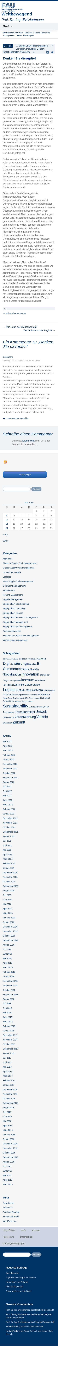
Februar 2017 (9, 1080)
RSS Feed (5, 462)
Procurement (9, 590)
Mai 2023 (7, 741)
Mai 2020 (7, 904)
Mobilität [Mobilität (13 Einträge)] (31, 690)
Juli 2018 (7, 1003)
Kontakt (36, 1230)
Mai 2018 (7, 1012)
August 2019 (8, 945)
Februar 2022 (9, 809)
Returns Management (13, 595)
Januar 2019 (8, 976)
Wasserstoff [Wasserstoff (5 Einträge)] (7, 723)
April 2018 (7, 1017)
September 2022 (10, 777)
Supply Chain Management (15, 622)
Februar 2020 (9, 918)
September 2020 (10, 886)
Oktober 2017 (9, 1044)
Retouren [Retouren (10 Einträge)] (46, 694)
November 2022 (10, 768)
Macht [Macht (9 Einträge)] (22, 690)
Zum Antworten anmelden (17, 418)
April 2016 (7, 1125)
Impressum (8, 1237)
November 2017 (10, 1040)
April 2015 (7, 1180)
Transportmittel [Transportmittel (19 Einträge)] (25, 711)
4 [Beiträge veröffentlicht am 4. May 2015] (6, 515)
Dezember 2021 (10, 818)
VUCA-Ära (25, 52)
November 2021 (10, 823)
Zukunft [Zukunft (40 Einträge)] (19, 722)
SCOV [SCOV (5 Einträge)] (25, 698)
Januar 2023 (8, 759)
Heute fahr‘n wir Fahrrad (17, 1282)
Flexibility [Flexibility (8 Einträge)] (34, 669)
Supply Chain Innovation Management (20, 617)
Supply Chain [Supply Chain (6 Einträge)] (27, 701)
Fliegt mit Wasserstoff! (44, 1322)
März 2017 (8, 1076)
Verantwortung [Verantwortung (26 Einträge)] (25, 717)
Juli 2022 (7, 786)
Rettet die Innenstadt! (44, 1310)
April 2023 (7, 746)
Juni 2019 (7, 954)
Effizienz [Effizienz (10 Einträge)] (24, 669)
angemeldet (28, 440)
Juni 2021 (7, 845)
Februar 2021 (9, 863)
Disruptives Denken (35, 49)
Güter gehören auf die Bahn (18, 1291)
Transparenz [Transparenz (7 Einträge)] (8, 712)
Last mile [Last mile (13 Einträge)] (18, 684)
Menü (6, 26)
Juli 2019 (7, 949)
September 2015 (10, 1157)
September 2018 (10, 994)
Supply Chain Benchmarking (16, 604)
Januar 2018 (8, 1031)
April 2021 (7, 854)
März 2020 (8, 913)
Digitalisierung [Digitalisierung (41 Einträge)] (15, 663)
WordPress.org (10, 1221)
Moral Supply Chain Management (18, 581)
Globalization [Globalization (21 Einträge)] (12, 674)
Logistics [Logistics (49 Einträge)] (10, 689)
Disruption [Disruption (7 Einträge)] (31, 664)
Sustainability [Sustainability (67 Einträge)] (15, 706)
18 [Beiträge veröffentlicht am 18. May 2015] (7, 524)
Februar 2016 (9, 1135)
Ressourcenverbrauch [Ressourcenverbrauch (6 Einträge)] (30, 695)
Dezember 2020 (10, 872)
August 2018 (8, 999)
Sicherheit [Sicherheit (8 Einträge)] (45, 698)
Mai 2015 (7, 1175)
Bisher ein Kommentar (16, 313)
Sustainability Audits (12, 631)
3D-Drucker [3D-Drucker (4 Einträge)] (7, 659)
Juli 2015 (7, 1166)
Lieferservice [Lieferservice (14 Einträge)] (32, 684)
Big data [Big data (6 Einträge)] (22, 659)
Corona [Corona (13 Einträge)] (41, 658)
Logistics (7, 577)
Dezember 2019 (10, 927)
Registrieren (8, 1203)
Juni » (5, 541)
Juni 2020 (7, 899)
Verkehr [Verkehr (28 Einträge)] (42, 717)
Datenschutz (26, 1237)
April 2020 (7, 909)
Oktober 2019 (9, 936)
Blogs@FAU (9, 1230)
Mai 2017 (7, 1067)
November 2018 (10, 985)
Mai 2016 (7, 1121)
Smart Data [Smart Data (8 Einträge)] (8, 701)
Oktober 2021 (9, 827)
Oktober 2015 (9, 1153)
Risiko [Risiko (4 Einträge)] (5, 698)
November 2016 (10, 1094)
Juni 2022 (7, 791)
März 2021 (8, 859)
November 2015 (10, 1148)
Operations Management (14, 586)
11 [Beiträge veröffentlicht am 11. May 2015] (7, 519)
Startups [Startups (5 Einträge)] (17, 701)
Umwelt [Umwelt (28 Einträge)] (41, 712)
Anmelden (7, 1207)
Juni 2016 (7, 1116)
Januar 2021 (8, 868)
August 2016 (8, 1107)
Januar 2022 (8, 814)
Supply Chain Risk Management (33, 46)
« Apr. (5, 535)
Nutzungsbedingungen (14, 1243)
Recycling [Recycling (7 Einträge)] (16, 694)
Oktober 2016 (9, 1098)
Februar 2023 (9, 755)
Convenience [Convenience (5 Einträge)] (31, 659)
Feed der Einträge (11, 1212)
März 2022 (8, 805)
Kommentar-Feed (11, 1216)
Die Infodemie (12, 1273)
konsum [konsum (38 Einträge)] (27, 680)
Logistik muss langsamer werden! (21, 1277)
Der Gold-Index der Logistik (39, 330)
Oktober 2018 (9, 990)
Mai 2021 (7, 850)
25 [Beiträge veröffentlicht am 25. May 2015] (7, 528)
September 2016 (10, 1103)
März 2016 (8, 1130)
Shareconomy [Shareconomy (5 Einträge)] (34, 698)
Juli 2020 (7, 895)
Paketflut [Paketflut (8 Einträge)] (7, 694)
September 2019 (10, 940)
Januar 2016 (8, 1139)
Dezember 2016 (10, 1089)
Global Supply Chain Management (18, 568)
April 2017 (7, 1071)
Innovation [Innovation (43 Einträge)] (30, 674)
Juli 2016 (7, 1112)
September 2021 (10, 832)
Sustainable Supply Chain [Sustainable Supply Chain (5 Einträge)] (39, 707)
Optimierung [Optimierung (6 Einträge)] (49, 690)
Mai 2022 (7, 796)
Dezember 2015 (10, 1144)
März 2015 (8, 1184)
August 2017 (8, 1053)
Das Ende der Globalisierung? (20, 327)
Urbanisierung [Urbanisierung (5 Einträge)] (8, 717)
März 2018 (8, 1022)
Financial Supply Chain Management (19, 563)
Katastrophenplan (11, 52)
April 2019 (7, 963)
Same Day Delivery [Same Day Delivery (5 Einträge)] (15, 698)
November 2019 (10, 931)
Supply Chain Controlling (14, 608)
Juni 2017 (7, 1062)
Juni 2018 (7, 1008)
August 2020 (8, 890)
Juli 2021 (7, 841)
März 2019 (8, 967)
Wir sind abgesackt (14, 1286)
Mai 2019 (7, 958)
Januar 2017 (8, 1085)
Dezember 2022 (10, 764)
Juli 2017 (7, 1058)
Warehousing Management (15, 640)
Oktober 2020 (9, 881)
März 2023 (8, 750)
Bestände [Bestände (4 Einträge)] (14, 659)
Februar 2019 (9, 972)
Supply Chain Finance (13, 613)
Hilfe (23, 1230)
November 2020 (10, 877)
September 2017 (10, 1049)
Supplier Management (13, 599)
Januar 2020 (8, 922)
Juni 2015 (7, 1171)
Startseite (28, 33)
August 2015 (8, 1162)
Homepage (25, 474)
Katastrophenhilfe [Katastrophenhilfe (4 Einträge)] (14, 681)
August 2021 (8, 836)
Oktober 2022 (9, 773)
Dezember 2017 (10, 1035)
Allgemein (7, 559)
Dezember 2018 (10, 981)
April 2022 (7, 800)
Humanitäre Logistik (12, 572)
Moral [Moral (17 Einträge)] (40, 690)
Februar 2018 (9, 1026)
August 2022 (8, 782)
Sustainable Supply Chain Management (21, 635)
